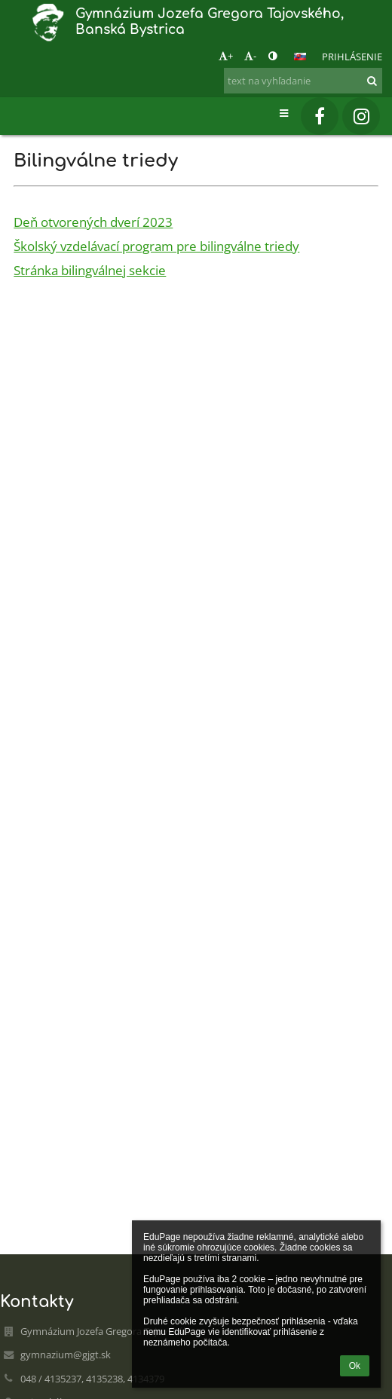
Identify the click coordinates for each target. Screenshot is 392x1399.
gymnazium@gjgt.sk (65, 1354)
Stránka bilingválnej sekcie (90, 270)
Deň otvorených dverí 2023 (93, 222)
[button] (300, 56)
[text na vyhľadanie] (303, 80)
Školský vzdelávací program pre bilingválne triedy (156, 246)
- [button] (250, 56)
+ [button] (226, 56)
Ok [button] (354, 1366)
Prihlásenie (352, 56)
